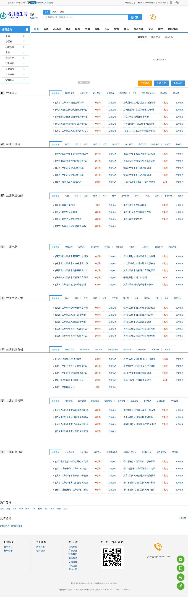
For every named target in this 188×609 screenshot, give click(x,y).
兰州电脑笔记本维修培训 (74, 284)
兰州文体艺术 (14, 298)
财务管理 (95, 401)
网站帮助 (72, 558)
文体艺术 (9, 58)
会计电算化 (69, 452)
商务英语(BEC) (148, 93)
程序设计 (82, 247)
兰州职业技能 (14, 195)
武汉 (65, 509)
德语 (104, 144)
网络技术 (119, 247)
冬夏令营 (84, 93)
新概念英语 (69, 93)
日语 (76, 144)
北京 (2, 509)
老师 (62, 12)
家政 (148, 196)
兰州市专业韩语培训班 (73, 175)
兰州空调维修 (16, 526)
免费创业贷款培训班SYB (74, 226)
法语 (86, 144)
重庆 (59, 509)
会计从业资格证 (129, 452)
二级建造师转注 (143, 380)
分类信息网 (4, 526)
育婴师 (126, 366)
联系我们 (72, 554)
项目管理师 (84, 349)
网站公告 (72, 565)
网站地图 (72, 569)
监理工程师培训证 (75, 380)
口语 (134, 93)
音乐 (86, 298)
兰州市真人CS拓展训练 (144, 424)
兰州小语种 (13, 144)
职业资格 (9, 63)
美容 (76, 196)
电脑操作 (69, 247)
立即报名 (112, 103)
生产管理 (82, 401)
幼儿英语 (97, 93)
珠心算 (126, 298)
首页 (36, 29)
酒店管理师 (113, 349)
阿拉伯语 (155, 144)
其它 (58, 102)
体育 (104, 298)
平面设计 (132, 247)
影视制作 (159, 247)
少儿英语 (110, 93)
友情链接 (72, 562)
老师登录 (40, 550)
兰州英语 (11, 93)
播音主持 (178, 298)
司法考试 (155, 349)
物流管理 (127, 349)
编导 (166, 298)
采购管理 (121, 401)
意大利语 (129, 144)
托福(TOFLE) (129, 131)
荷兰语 (167, 144)
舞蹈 (76, 298)
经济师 (175, 452)
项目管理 (60, 380)
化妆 (95, 196)
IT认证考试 (128, 263)
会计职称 (84, 452)
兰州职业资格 (14, 349)
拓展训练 (60, 417)
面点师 (180, 196)
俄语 (95, 144)
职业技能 (9, 47)
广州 (34, 509)
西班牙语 (116, 144)
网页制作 (95, 247)
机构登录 (8, 550)
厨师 (114, 196)
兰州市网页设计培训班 (77, 256)
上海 (8, 509)
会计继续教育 (112, 452)
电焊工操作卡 (68, 205)
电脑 (7, 52)
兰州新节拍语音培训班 (73, 102)
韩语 (67, 144)
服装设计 (125, 196)
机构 (54, 12)
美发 (86, 196)
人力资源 (161, 401)
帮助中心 (162, 3)
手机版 (139, 3)
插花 (95, 298)
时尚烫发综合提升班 (71, 219)
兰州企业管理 (14, 400)
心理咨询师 (141, 349)
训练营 (126, 410)
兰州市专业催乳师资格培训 (75, 373)
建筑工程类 (69, 349)
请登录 (40, 3)
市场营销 (174, 401)
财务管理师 (162, 452)
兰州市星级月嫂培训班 (140, 373)
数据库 (107, 247)
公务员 (167, 349)
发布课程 (145, 83)
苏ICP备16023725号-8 (112, 590)
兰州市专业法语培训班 (140, 175)
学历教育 (9, 80)
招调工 (137, 196)
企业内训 (60, 410)
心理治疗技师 (74, 359)
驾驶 (67, 196)
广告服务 (72, 550)
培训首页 (129, 3)
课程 (46, 12)
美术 (67, 298)
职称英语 (123, 93)
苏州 (53, 509)
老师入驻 (178, 83)
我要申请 (182, 518)
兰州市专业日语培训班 (73, 168)
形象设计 (168, 196)
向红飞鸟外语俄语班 (71, 182)
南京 (27, 509)
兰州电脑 (11, 246)
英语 (7, 36)
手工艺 (115, 298)
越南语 (179, 144)
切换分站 (34, 18)
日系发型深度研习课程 (140, 212)
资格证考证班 (68, 387)
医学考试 (99, 349)
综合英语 (164, 93)
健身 (136, 298)
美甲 (104, 196)
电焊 (58, 205)
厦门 (46, 509)
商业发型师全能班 (138, 205)
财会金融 (9, 74)
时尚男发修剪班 (69, 212)
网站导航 (150, 3)
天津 (21, 509)
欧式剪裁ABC (135, 219)
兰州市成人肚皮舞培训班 (74, 322)
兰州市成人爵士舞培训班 (141, 315)
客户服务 (147, 401)
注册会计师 (146, 452)
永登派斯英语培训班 (139, 117)
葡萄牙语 (142, 144)
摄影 (157, 196)
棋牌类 (147, 298)
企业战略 (134, 401)
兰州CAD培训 (140, 277)
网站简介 (72, 547)
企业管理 (9, 69)
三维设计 (146, 247)
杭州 (40, 509)
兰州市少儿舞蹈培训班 (140, 322)
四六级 (176, 93)
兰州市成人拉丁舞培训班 (74, 315)
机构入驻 (161, 83)
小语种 (8, 41)
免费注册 (48, 3)
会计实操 (97, 452)
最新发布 (55, 93)
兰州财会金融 (14, 451)
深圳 (14, 509)
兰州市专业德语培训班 (140, 168)
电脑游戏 (172, 247)
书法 (157, 298)
